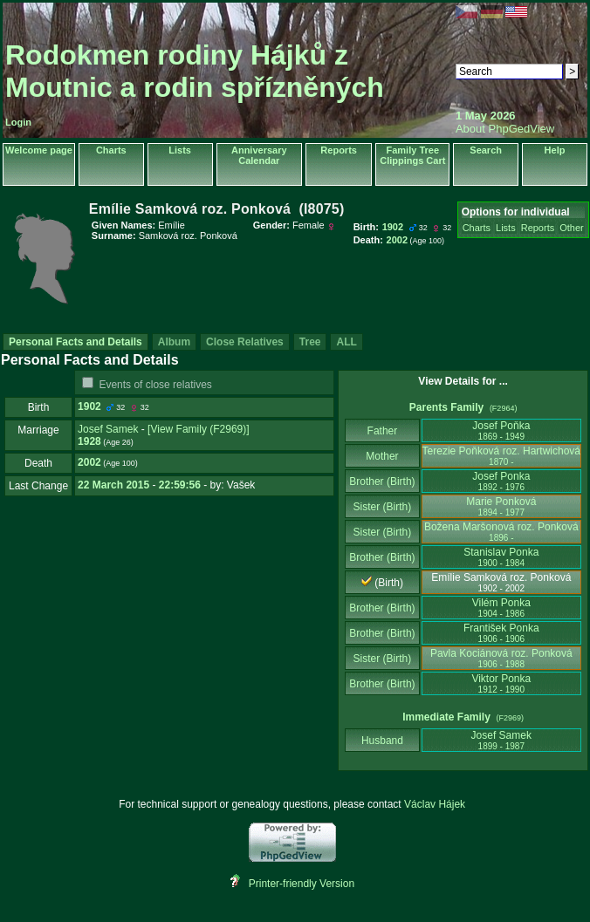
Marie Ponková (501, 506)
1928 (89, 441)
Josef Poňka (501, 430)
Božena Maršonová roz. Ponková (501, 532)
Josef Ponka (501, 481)
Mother (382, 456)
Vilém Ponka (501, 607)
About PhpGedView (505, 128)
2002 (89, 462)
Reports (338, 150)
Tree (310, 342)
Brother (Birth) (382, 481)
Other (571, 227)
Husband (383, 740)
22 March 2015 (113, 485)
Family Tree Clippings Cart (412, 155)
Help (555, 150)
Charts (111, 150)
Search (486, 150)
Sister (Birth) (382, 507)
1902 (89, 406)
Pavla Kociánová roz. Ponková (501, 658)
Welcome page (38, 150)
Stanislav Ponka (501, 557)
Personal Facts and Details (75, 342)
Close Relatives (245, 342)
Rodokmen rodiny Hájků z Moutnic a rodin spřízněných (194, 71)
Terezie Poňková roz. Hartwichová (501, 456)
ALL (346, 342)
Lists (179, 150)
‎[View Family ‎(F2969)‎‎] (198, 429)
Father (382, 431)
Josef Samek (108, 429)
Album (174, 342)
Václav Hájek (434, 804)
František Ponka (501, 633)
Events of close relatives (155, 385)
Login (18, 122)
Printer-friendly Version (301, 884)
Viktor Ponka (501, 683)
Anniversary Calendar (259, 155)
